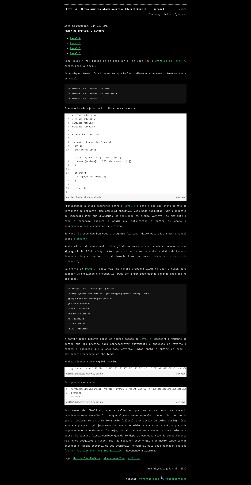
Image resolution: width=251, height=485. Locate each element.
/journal (180, 14)
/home (183, 9)
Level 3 (75, 53)
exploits (134, 458)
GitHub (97, 197)
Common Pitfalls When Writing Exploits (94, 450)
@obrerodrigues (176, 478)
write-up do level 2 (170, 61)
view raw (180, 197)
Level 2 (75, 48)
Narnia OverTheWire (86, 458)
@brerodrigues (149, 478)
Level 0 (75, 38)
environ (82, 238)
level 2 (129, 205)
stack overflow (114, 458)
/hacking (154, 14)
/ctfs (167, 14)
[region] (125, 153)
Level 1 (75, 43)
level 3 (90, 268)
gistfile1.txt (72, 373)
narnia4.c (71, 197)
